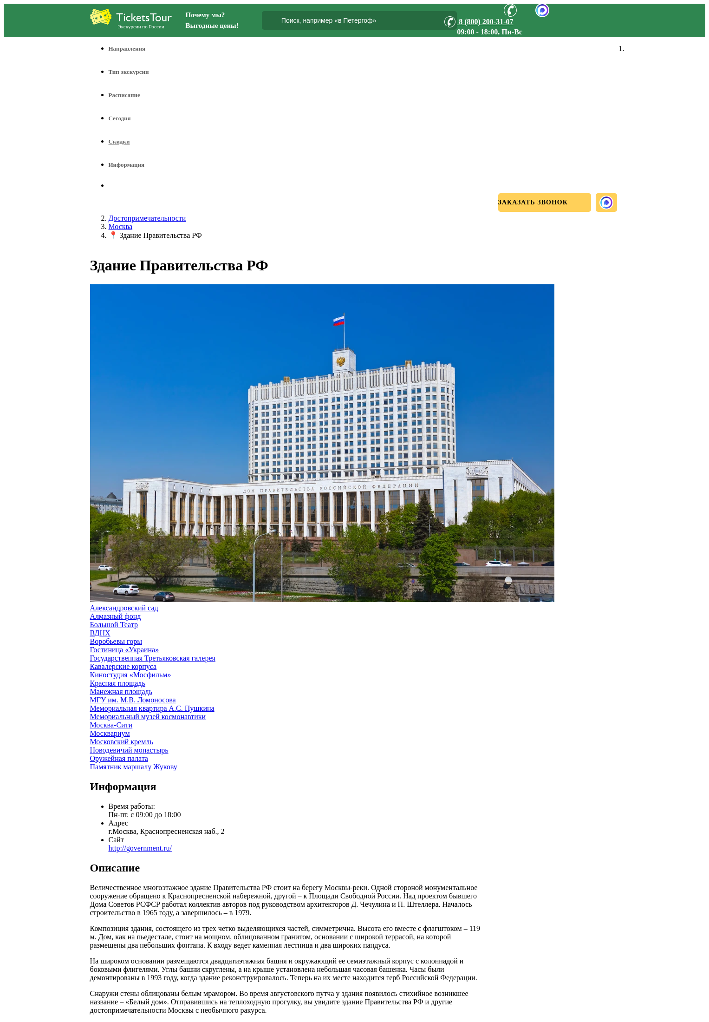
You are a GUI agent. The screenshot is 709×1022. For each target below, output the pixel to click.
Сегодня (120, 118)
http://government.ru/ (140, 848)
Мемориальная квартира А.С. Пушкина (152, 708)
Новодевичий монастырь (129, 750)
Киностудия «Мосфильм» (130, 675)
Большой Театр (114, 625)
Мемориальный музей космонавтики (148, 717)
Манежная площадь (121, 691)
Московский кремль (121, 742)
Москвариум (110, 733)
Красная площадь (117, 683)
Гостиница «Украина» (124, 650)
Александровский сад (124, 608)
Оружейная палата (119, 758)
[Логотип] (131, 17)
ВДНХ (100, 633)
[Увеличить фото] (322, 599)
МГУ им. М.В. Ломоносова (133, 700)
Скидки (119, 141)
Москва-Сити (111, 725)
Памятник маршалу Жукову (133, 767)
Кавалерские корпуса (123, 666)
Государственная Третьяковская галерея (152, 658)
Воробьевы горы (116, 641)
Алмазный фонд (115, 616)
